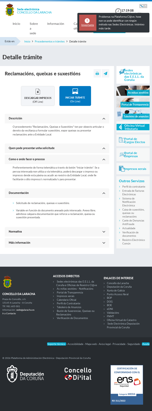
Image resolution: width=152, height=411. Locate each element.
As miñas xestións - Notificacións (75, 288)
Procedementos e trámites (50, 41)
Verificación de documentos (130, 234)
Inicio (16, 23)
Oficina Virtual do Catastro (121, 320)
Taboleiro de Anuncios (69, 307)
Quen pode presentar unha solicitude (32, 148)
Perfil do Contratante (68, 303)
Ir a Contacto (9, 313)
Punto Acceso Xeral (117, 294)
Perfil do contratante (133, 186)
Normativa (15, 231)
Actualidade (128, 228)
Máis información (19, 242)
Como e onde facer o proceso (27, 159)
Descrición (15, 118)
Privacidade (119, 344)
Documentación (19, 192)
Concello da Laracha (118, 283)
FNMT (110, 316)
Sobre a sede (34, 28)
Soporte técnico (57, 344)
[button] (143, 6)
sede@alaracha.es (25, 309)
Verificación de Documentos (72, 318)
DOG (110, 301)
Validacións (113, 312)
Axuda (145, 344)
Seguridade (134, 344)
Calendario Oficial (66, 299)
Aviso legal (105, 344)
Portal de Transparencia (70, 292)
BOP (109, 297)
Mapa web (91, 344)
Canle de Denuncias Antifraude (133, 222)
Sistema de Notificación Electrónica (129, 202)
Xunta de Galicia (116, 290)
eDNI (110, 308)
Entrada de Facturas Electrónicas (133, 192)
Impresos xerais (65, 296)
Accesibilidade (75, 344)
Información (55, 23)
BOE (109, 305)
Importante (87, 25)
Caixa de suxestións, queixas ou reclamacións (133, 213)
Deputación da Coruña (119, 286)
